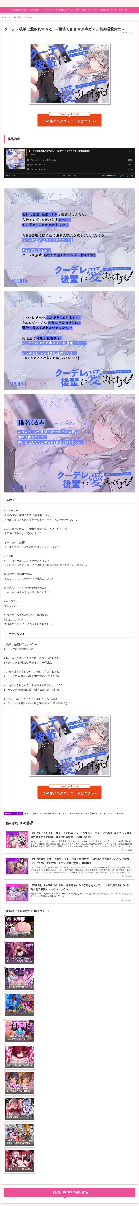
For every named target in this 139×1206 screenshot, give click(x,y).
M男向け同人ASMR (13, 813)
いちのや (63, 813)
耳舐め (52, 813)
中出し (28, 813)
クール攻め (109, 813)
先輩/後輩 (96, 813)
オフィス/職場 (40, 813)
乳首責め (74, 813)
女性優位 (121, 813)
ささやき (85, 813)
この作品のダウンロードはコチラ (70, 118)
